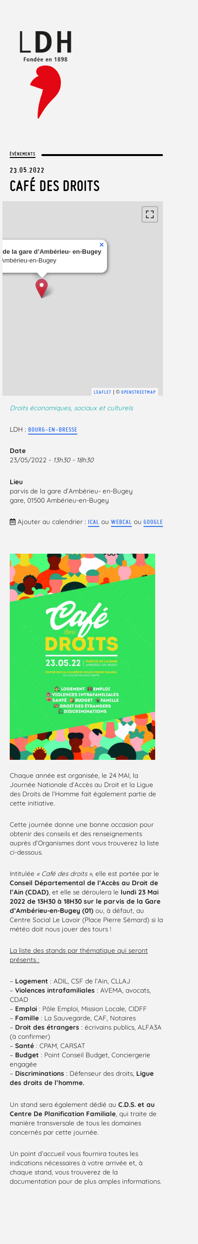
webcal (121, 522)
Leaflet (102, 392)
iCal (93, 522)
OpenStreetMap (138, 392)
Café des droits (55, 185)
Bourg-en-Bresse (52, 429)
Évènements (23, 154)
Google (153, 522)
